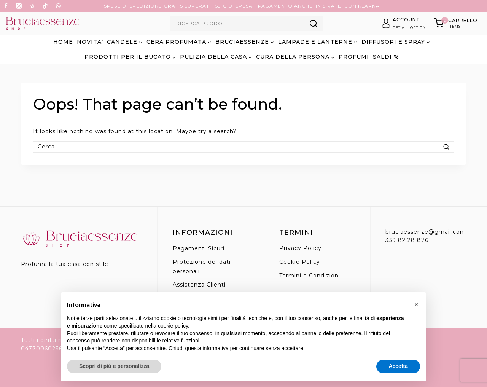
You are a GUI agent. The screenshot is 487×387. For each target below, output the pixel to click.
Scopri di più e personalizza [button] (114, 366)
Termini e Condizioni (309, 275)
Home (63, 41)
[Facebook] (5, 6)
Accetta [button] (398, 366)
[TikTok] (45, 6)
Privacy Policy (300, 248)
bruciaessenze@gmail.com (425, 231)
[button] (416, 304)
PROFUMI (354, 56)
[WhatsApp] (58, 6)
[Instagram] (19, 6)
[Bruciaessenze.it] (42, 23)
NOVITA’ (90, 41)
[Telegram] (32, 6)
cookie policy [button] (173, 326)
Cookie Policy (299, 261)
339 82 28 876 (406, 240)
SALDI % (386, 56)
